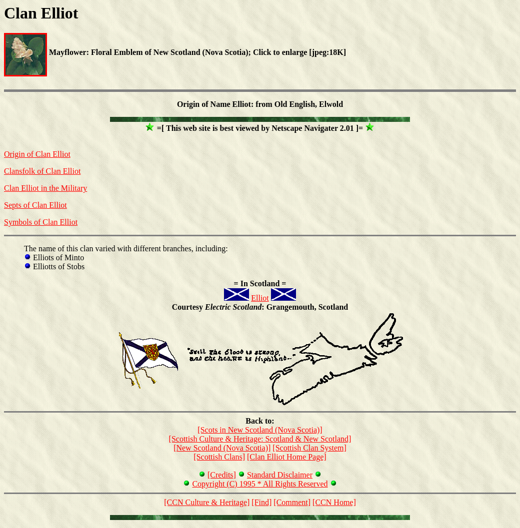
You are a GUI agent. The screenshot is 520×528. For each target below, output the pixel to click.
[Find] (262, 502)
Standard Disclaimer (279, 475)
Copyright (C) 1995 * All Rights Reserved (260, 484)
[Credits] (222, 475)
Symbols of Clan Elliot (41, 222)
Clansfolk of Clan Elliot (42, 171)
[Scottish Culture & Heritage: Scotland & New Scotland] (260, 439)
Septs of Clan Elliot (35, 205)
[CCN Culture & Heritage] (207, 502)
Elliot (260, 298)
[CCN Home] (334, 502)
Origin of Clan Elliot (37, 154)
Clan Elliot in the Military (45, 188)
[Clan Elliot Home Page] (286, 457)
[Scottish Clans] (219, 457)
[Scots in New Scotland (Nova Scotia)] (260, 430)
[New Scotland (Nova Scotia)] (222, 448)
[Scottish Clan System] (309, 448)
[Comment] (292, 502)
